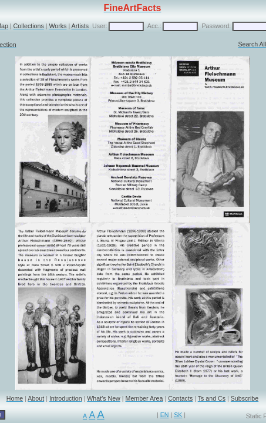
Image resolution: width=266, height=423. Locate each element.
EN (164, 414)
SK (178, 414)
